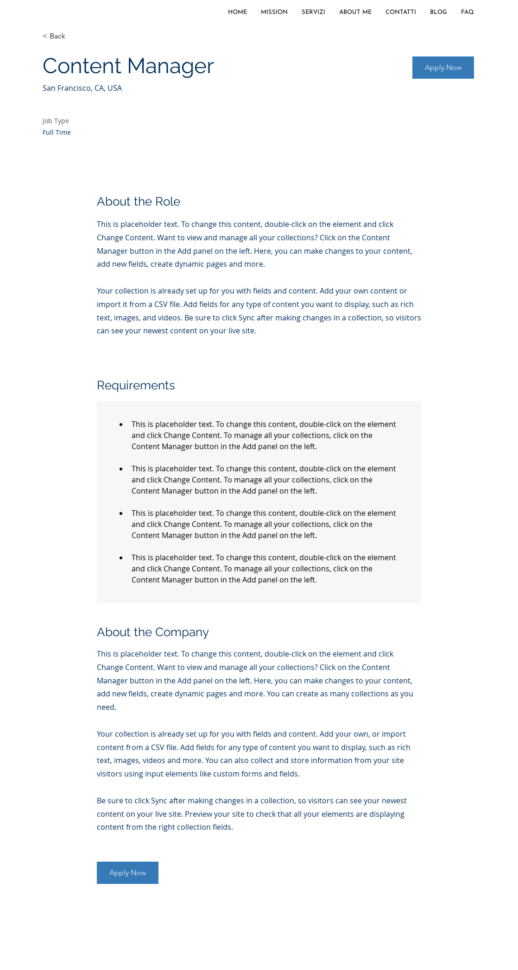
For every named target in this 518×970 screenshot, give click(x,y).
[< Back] (75, 36)
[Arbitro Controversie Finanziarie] (270, 921)
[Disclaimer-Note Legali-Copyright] (167, 921)
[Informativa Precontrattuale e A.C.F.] (381, 921)
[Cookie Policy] (82, 921)
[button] (443, 67)
